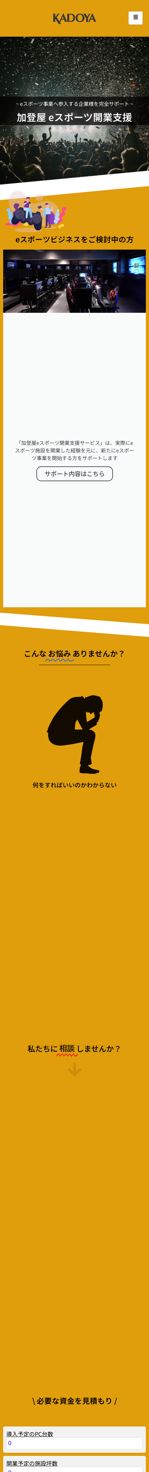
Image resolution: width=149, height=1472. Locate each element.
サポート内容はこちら (75, 464)
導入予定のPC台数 (29, 1415)
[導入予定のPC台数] (74, 1425)
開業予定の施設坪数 (32, 1444)
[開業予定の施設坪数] (74, 1454)
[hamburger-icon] (135, 18)
